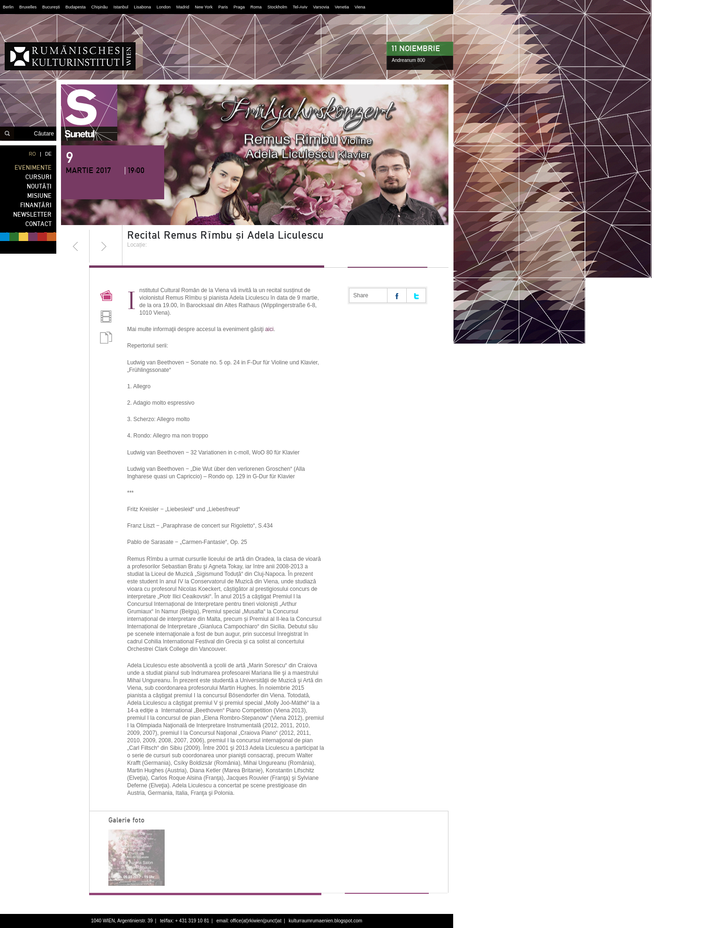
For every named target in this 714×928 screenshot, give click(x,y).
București (51, 7)
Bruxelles (28, 7)
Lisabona (142, 7)
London (164, 7)
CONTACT (38, 223)
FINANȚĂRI (36, 205)
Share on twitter (416, 295)
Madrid (183, 7)
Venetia (342, 7)
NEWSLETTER (32, 214)
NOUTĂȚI (39, 186)
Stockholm (277, 7)
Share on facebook (396, 295)
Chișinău (99, 7)
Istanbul (121, 7)
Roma (256, 7)
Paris (223, 7)
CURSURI (38, 177)
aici (269, 329)
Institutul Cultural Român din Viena (70, 56)
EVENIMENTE (33, 167)
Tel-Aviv (300, 7)
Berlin (8, 7)
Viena (360, 7)
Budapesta (76, 7)
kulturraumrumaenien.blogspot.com (325, 920)
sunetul (89, 112)
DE (48, 154)
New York (204, 7)
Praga (239, 7)
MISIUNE (39, 195)
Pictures (106, 297)
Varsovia (321, 7)
